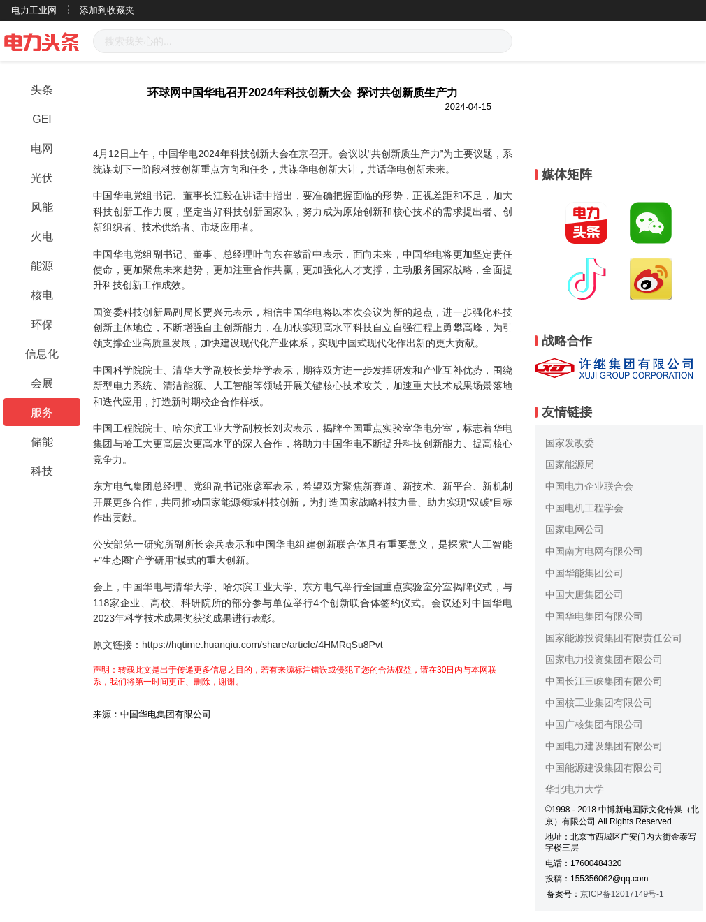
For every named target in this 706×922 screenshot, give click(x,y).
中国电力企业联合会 (589, 486)
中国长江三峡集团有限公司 (604, 681)
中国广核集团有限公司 (594, 724)
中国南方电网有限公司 (594, 551)
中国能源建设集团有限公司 (604, 767)
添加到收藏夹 (107, 10)
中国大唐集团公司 (584, 594)
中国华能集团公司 (584, 572)
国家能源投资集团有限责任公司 (613, 637)
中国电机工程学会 (584, 507)
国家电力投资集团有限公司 (604, 659)
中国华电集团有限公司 (594, 616)
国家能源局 (569, 464)
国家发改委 (569, 442)
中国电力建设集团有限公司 (604, 746)
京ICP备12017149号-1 (622, 894)
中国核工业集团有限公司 (599, 702)
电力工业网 (34, 10)
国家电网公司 (574, 529)
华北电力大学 (574, 789)
